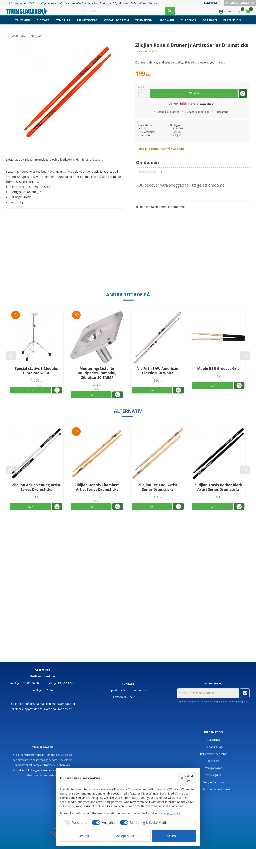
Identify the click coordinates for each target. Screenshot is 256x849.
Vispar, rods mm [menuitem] (116, 23)
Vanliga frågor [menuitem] (213, 768)
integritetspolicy (240, 701)
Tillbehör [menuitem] (188, 23)
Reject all (82, 836)
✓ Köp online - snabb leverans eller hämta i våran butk (72, 3)
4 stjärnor (151, 172)
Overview (186, 778)
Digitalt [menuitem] (42, 23)
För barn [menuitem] (210, 23)
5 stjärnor (154, 172)
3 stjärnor (147, 172)
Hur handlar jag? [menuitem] (213, 747)
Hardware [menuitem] (167, 23)
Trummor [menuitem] (22, 23)
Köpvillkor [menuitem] (213, 761)
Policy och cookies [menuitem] (213, 782)
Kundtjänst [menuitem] (211, 2)
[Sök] (170, 12)
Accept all (174, 836)
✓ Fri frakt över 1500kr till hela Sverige (133, 3)
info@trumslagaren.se (132, 690)
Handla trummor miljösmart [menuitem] (213, 789)
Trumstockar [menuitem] (87, 23)
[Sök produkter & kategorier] (126, 12)
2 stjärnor (143, 172)
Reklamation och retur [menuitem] (213, 754)
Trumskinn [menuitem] (143, 23)
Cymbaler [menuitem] (62, 23)
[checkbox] (73, 822)
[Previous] (11, 355)
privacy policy (172, 813)
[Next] (245, 355)
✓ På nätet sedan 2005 (20, 3)
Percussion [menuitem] (232, 23)
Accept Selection (128, 836)
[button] (239, 13)
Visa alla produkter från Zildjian (161, 149)
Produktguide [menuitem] (213, 775)
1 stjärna (140, 172)
